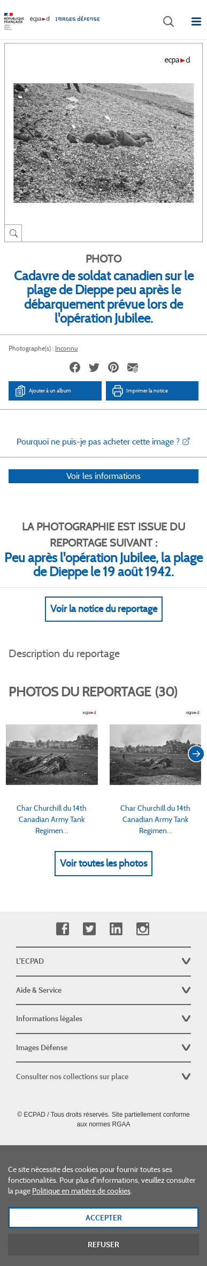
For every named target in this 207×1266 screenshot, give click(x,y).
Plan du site (103, 1148)
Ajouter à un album (42, 390)
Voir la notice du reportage (103, 623)
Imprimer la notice (139, 390)
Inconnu (66, 348)
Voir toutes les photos (103, 877)
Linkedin (115, 929)
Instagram (142, 929)
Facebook (62, 929)
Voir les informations (103, 490)
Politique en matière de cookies (81, 1200)
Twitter (89, 929)
